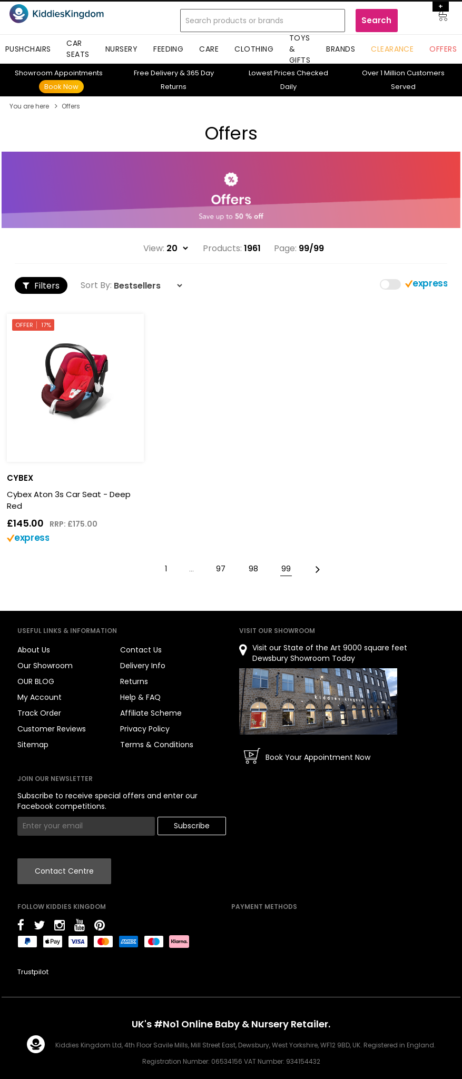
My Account (39, 697)
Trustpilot (32, 972)
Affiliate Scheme (151, 713)
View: (153, 248)
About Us (33, 650)
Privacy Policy (145, 729)
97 (220, 568)
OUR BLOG (35, 681)
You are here (29, 106)
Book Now (61, 87)
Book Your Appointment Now (318, 757)
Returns (134, 681)
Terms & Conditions (156, 744)
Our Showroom (45, 665)
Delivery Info (142, 665)
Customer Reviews (51, 729)
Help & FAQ (140, 697)
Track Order (39, 713)
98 (253, 568)
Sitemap (32, 744)
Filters (41, 286)
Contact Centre (64, 871)
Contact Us (141, 650)
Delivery (156, 73)
